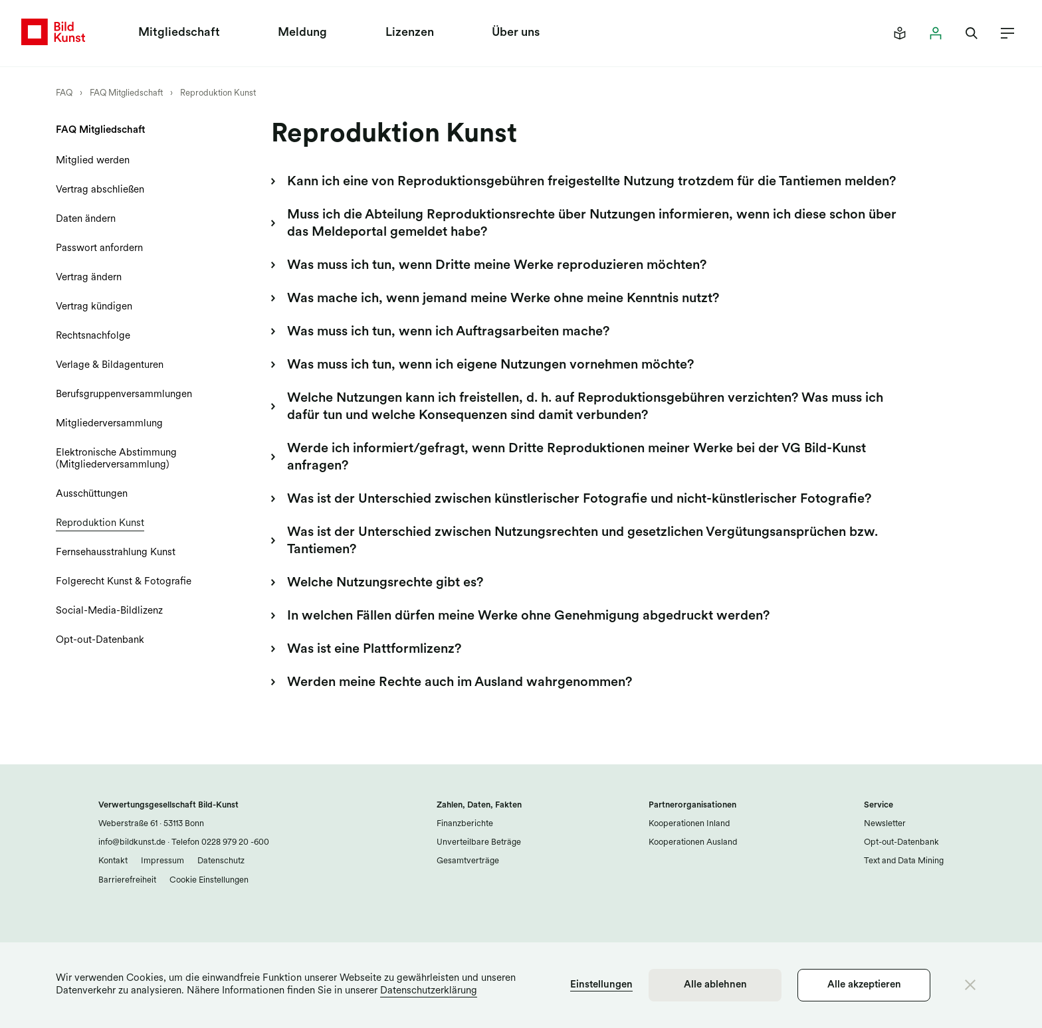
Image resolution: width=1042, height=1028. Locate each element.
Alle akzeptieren (864, 985)
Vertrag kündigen (94, 307)
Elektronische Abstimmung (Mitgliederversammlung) (116, 459)
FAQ (64, 93)
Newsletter (885, 823)
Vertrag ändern (89, 278)
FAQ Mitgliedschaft (126, 93)
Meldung (302, 33)
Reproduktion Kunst (218, 93)
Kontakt (113, 861)
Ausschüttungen (92, 494)
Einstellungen (601, 985)
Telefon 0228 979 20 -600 (219, 842)
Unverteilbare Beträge (479, 842)
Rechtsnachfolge (93, 336)
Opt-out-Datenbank (100, 640)
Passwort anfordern (99, 249)
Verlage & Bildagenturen (109, 366)
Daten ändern (86, 219)
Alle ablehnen (715, 985)
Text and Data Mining (904, 861)
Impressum (162, 861)
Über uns (516, 33)
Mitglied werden (93, 161)
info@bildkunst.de (131, 842)
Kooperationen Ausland (693, 842)
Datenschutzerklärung (428, 991)
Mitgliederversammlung (109, 424)
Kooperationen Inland (689, 823)
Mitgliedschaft (179, 33)
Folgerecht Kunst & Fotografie (123, 582)
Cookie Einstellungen (209, 880)
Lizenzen (409, 33)
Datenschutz (221, 861)
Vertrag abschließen (100, 190)
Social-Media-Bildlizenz (109, 611)
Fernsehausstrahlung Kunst (115, 553)
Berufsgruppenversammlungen (124, 395)
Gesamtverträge (468, 861)
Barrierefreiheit (127, 880)
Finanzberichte (465, 823)
